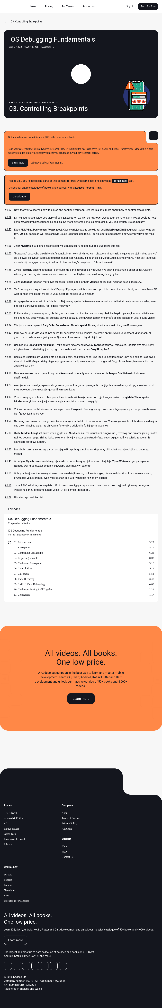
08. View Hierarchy (24, 579)
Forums (8, 885)
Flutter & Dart (11, 828)
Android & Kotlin (13, 818)
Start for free (148, 6)
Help (64, 846)
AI (5, 823)
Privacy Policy (69, 823)
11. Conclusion (22, 594)
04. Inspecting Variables (26, 558)
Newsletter (9, 890)
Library (8, 844)
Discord (8, 874)
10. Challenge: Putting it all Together (33, 589)
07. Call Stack (21, 573)
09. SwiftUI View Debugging (29, 584)
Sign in (130, 6)
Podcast (8, 879)
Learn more (18, 162)
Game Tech (10, 834)
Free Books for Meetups (16, 900)
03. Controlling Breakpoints (28, 552)
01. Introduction (22, 542)
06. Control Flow (23, 568)
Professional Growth (15, 839)
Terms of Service (71, 818)
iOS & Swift (10, 813)
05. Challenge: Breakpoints (28, 563)
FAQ (64, 851)
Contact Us (67, 856)
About (65, 813)
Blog (6, 895)
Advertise (67, 828)
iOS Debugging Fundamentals (29, 519)
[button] (34, 6)
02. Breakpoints (22, 547)
